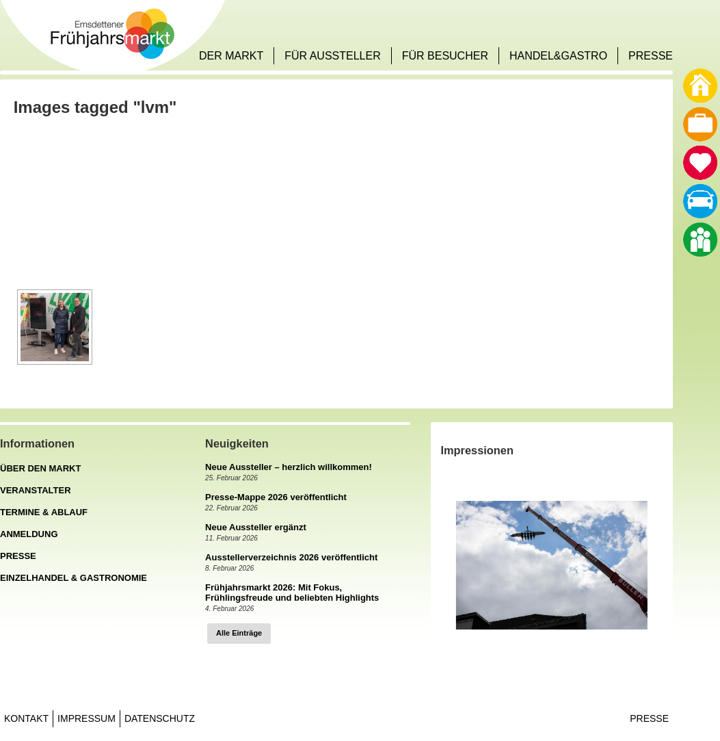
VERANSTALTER (35, 490)
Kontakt (26, 718)
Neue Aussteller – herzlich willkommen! (288, 467)
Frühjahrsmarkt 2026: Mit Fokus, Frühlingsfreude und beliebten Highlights (292, 592)
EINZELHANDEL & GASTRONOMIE (73, 578)
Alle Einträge (239, 633)
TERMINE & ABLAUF (44, 512)
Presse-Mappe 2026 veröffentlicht (276, 497)
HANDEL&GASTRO (558, 56)
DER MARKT (231, 56)
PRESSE (650, 56)
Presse (649, 718)
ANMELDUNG (29, 534)
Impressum (86, 718)
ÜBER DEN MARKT (40, 468)
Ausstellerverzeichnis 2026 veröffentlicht (291, 557)
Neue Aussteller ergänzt (255, 527)
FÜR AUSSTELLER (332, 56)
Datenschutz (159, 718)
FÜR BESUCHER (445, 56)
